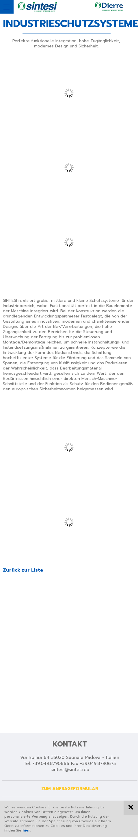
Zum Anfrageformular (69, 789)
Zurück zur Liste (23, 570)
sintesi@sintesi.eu (70, 770)
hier (26, 830)
